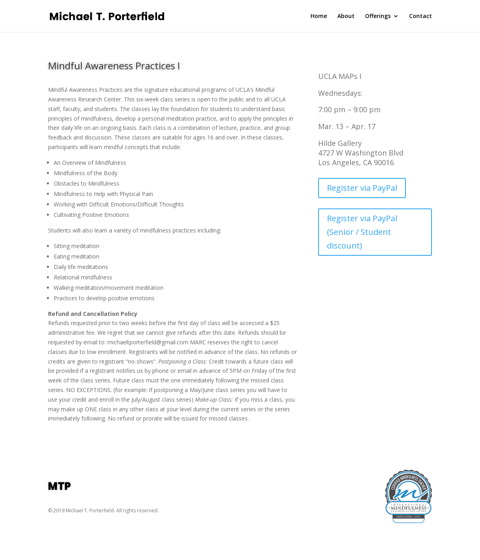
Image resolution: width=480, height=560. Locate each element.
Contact (420, 16)
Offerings (378, 16)
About (346, 16)
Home (319, 16)
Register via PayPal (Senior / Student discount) (362, 232)
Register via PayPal (362, 187)
